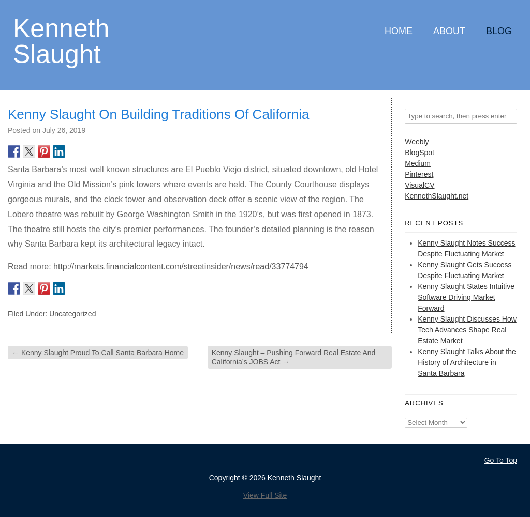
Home (399, 31)
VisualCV (419, 185)
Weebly (417, 142)
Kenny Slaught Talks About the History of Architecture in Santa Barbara (467, 362)
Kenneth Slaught (61, 40)
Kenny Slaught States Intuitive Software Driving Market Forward (466, 297)
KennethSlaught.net (436, 196)
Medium (418, 163)
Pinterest (419, 174)
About (449, 31)
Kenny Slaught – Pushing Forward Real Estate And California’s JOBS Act (294, 357)
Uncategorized (72, 314)
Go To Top (500, 460)
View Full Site (265, 495)
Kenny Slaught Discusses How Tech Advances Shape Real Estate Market (467, 330)
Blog (499, 31)
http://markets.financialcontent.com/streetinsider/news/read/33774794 (180, 266)
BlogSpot (419, 152)
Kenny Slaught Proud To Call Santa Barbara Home (98, 352)
